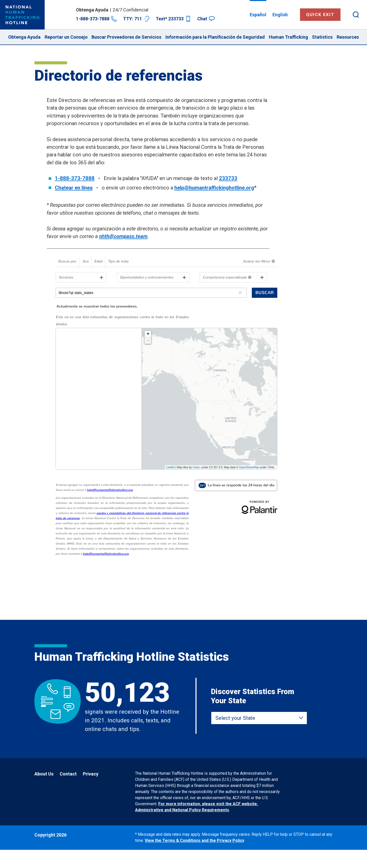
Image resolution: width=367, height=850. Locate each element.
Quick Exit (320, 14)
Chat (206, 19)
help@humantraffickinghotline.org (214, 188)
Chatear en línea (74, 188)
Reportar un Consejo (66, 37)
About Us (44, 773)
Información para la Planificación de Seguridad (215, 37)
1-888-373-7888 (96, 19)
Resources (348, 37)
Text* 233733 (173, 19)
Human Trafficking (288, 37)
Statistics (322, 37)
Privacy (90, 773)
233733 (228, 178)
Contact (68, 773)
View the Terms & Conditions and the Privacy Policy (194, 840)
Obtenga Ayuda (24, 37)
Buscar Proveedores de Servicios (126, 37)
